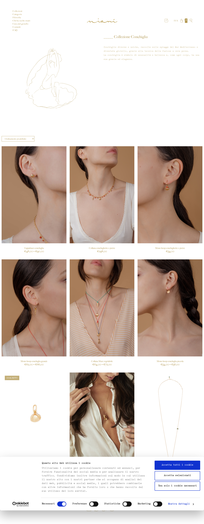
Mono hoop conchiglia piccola (170, 361)
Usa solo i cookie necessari (177, 499)
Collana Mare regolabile (102, 361)
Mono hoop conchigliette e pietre (170, 248)
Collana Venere (102, 463)
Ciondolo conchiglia (34, 463)
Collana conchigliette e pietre (102, 248)
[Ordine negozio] (18, 138)
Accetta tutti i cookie (177, 479)
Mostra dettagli (179, 518)
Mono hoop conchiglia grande (34, 361)
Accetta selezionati (177, 489)
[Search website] (191, 21)
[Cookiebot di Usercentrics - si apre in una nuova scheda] (21, 517)
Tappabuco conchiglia (34, 248)
